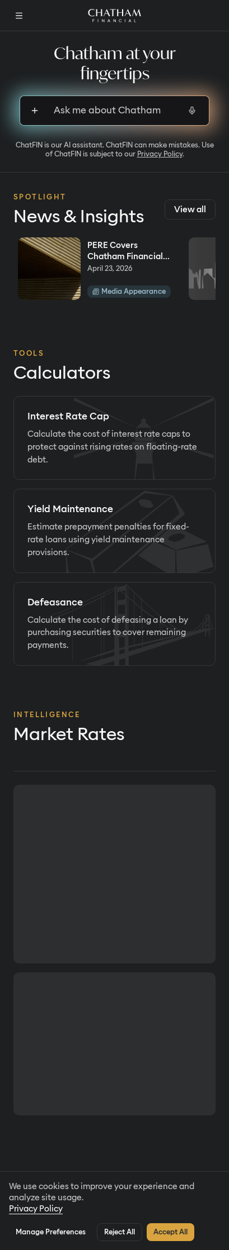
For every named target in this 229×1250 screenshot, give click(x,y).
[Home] (114, 15)
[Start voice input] (192, 110)
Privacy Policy (160, 154)
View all (190, 209)
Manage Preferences (51, 1232)
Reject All (119, 1232)
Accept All (170, 1232)
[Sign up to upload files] (35, 111)
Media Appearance (129, 291)
